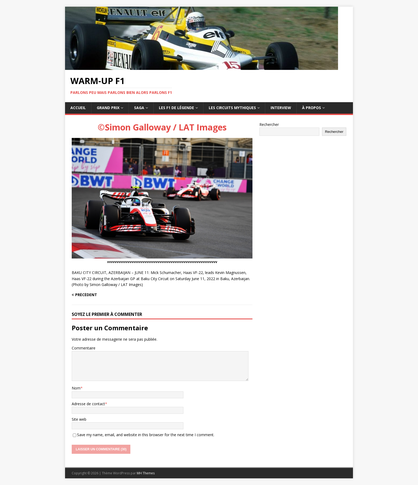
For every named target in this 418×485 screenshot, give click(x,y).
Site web (79, 419)
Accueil (78, 107)
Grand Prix (108, 107)
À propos (311, 107)
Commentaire (83, 348)
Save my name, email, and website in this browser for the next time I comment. (145, 434)
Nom (76, 388)
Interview (281, 107)
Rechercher (269, 124)
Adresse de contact (88, 403)
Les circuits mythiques (232, 107)
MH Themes (146, 473)
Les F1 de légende (176, 107)
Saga (139, 107)
